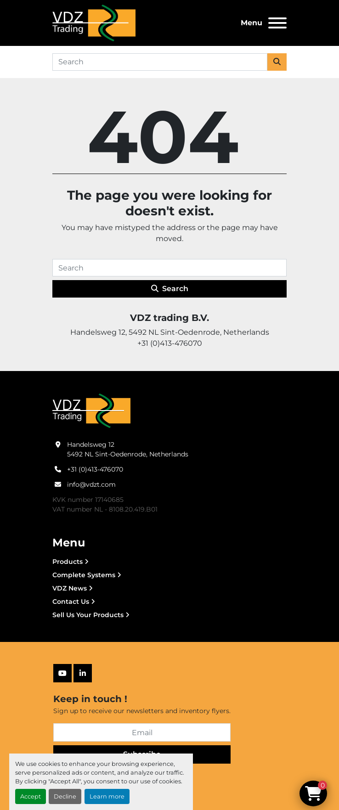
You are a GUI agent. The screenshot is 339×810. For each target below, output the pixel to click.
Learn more (107, 796)
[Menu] (277, 22)
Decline (65, 796)
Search (169, 288)
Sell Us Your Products (88, 615)
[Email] (142, 732)
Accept (30, 796)
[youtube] (62, 673)
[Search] (159, 62)
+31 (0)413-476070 (95, 469)
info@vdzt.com (91, 484)
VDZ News (69, 588)
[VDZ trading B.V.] (91, 410)
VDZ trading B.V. (169, 317)
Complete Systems (83, 575)
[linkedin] (82, 673)
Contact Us (70, 601)
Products (67, 561)
